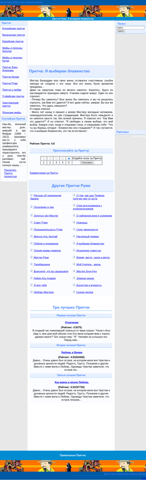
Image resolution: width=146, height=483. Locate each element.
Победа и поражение (44, 243)
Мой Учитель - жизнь (87, 264)
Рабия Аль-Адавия (43, 278)
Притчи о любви (11, 89)
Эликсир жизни (83, 278)
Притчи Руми (10, 83)
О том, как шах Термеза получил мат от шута (88, 197)
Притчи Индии (10, 77)
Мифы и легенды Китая (12, 59)
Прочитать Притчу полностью (10, 173)
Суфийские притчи (13, 96)
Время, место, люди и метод (91, 257)
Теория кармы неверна (45, 250)
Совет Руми (39, 222)
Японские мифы (11, 112)
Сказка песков (83, 292)
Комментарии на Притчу (44, 173)
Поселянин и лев (42, 207)
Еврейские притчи (12, 41)
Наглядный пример (86, 236)
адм (143, 478)
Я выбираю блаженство (88, 243)
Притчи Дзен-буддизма (10, 69)
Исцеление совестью (87, 250)
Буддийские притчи (13, 28)
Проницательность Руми (46, 229)
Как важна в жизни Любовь (72, 382)
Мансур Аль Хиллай (43, 236)
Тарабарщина (40, 264)
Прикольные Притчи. (73, 455)
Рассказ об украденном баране (45, 197)
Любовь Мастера (42, 292)
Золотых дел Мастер (44, 215)
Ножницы (80, 222)
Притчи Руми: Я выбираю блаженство (73, 19)
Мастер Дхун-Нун (85, 271)
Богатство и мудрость (87, 285)
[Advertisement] (71, 43)
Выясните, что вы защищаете (49, 271)
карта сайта (139, 136)
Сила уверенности (85, 229)
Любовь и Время (71, 352)
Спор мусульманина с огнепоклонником (87, 207)
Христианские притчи (10, 104)
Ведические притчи (13, 35)
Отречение (71, 322)
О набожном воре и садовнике (92, 215)
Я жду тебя (38, 285)
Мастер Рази (39, 257)
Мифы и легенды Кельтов (12, 50)
